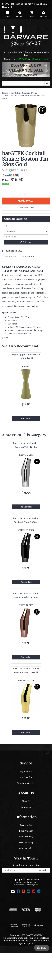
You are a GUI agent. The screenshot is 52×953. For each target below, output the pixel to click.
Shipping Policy (26, 848)
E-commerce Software (23, 885)
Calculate (26, 242)
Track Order (26, 777)
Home (5, 93)
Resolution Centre (26, 783)
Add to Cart (26, 200)
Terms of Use (26, 825)
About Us (26, 801)
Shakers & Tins (29, 93)
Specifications (27, 256)
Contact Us (26, 807)
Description (10, 256)
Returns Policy (26, 836)
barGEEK (15, 93)
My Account (26, 771)
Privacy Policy (26, 831)
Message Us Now (40, 59)
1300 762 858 (23, 59)
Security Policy (26, 842)
